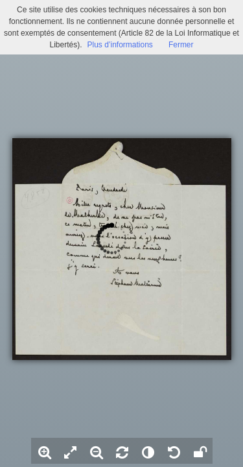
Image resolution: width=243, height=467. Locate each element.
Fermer (181, 44)
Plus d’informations (119, 44)
